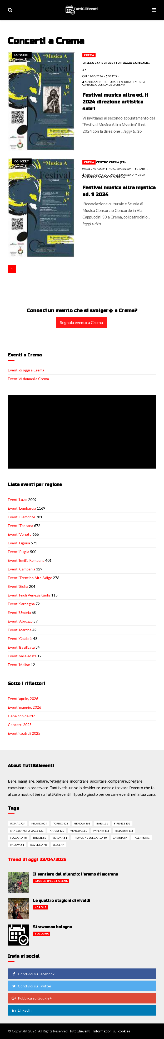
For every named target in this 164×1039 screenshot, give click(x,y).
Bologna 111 (124, 830)
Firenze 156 (122, 823)
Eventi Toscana (20, 525)
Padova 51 (17, 844)
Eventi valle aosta (22, 656)
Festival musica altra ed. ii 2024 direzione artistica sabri (115, 102)
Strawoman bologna (52, 927)
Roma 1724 (17, 823)
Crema (89, 55)
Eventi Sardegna (21, 603)
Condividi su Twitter (31, 986)
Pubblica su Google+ (31, 998)
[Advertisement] (83, 432)
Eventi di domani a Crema (28, 378)
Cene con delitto (22, 716)
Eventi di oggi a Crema (26, 370)
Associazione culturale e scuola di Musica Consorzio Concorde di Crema (113, 83)
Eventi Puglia (18, 551)
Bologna (41, 933)
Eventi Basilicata (21, 647)
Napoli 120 (56, 830)
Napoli (40, 907)
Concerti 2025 (20, 724)
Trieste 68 (39, 837)
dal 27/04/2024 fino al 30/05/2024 (106, 168)
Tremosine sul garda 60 (90, 837)
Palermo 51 (141, 837)
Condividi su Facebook (32, 974)
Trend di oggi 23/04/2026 (37, 859)
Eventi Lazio (17, 499)
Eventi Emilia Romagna (26, 560)
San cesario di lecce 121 (26, 830)
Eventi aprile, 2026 (23, 698)
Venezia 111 (78, 830)
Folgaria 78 (18, 837)
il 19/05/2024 (92, 76)
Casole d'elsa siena (51, 881)
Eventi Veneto (20, 534)
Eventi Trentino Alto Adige (30, 577)
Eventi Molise (19, 664)
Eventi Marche (20, 630)
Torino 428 (60, 823)
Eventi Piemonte (21, 517)
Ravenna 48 (38, 844)
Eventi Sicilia (18, 586)
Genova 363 (82, 823)
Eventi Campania (21, 569)
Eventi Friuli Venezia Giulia (29, 595)
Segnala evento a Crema (81, 322)
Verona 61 (59, 837)
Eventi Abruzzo (20, 621)
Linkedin (21, 1010)
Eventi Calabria (20, 638)
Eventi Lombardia (22, 508)
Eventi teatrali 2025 (24, 733)
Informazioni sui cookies (111, 1031)
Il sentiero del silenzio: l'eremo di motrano (75, 874)
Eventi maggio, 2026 (24, 707)
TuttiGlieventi (79, 1031)
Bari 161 (102, 823)
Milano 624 (39, 823)
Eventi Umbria (19, 612)
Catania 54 (120, 837)
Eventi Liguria (19, 543)
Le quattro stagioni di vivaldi (61, 900)
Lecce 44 (58, 844)
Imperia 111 (101, 830)
